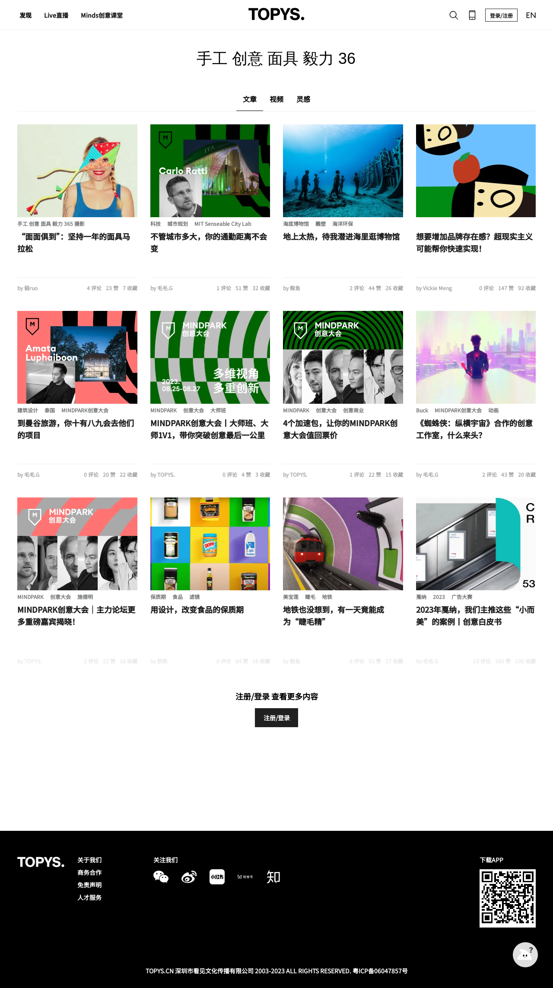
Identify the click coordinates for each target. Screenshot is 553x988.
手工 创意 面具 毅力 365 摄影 (51, 223)
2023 (439, 596)
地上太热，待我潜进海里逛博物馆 (341, 236)
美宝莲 (291, 596)
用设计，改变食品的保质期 (197, 609)
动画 (493, 410)
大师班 (218, 410)
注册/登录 (277, 717)
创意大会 (193, 410)
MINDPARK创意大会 (84, 410)
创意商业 (353, 410)
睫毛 (310, 596)
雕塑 (320, 223)
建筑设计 (27, 410)
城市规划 (177, 223)
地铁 (327, 596)
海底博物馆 (296, 223)
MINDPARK (163, 410)
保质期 (158, 596)
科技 (155, 223)
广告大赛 (461, 596)
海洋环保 (342, 223)
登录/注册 (501, 15)
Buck (422, 410)
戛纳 (421, 596)
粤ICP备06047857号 (380, 970)
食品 (177, 596)
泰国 (49, 410)
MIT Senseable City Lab (222, 223)
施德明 (85, 596)
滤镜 (194, 596)
